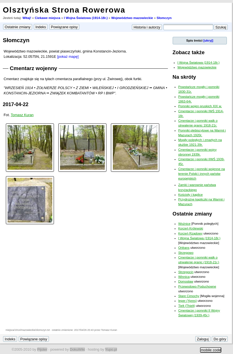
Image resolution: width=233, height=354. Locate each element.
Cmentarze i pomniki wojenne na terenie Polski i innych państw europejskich (201, 173)
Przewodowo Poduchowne (197, 286)
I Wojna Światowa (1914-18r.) (86, 18)
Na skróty (184, 77)
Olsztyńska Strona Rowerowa (64, 10)
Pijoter (42, 349)
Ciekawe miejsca (47, 18)
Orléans (183, 247)
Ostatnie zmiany (192, 214)
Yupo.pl (111, 349)
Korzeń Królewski (190, 228)
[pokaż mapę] (68, 56)
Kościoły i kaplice (190, 194)
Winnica (184, 276)
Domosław (185, 281)
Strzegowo (185, 252)
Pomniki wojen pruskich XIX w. (200, 106)
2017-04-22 (15, 104)
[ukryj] (208, 40)
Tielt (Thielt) (186, 305)
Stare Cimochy (188, 296)
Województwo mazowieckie (132, 18)
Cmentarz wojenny (33, 68)
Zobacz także (189, 52)
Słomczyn (164, 18)
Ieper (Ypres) (187, 300)
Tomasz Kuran (22, 115)
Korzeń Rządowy (190, 233)
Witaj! (26, 18)
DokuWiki (77, 349)
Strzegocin (185, 272)
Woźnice (184, 223)
